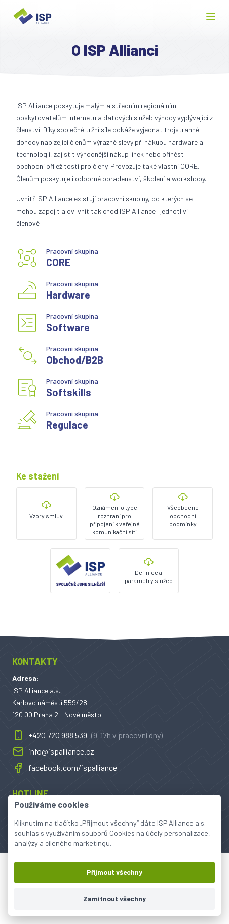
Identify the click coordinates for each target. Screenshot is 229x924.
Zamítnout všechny (114, 898)
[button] (211, 16)
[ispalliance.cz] (32, 16)
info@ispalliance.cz (53, 751)
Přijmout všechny (114, 872)
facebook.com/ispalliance (64, 768)
